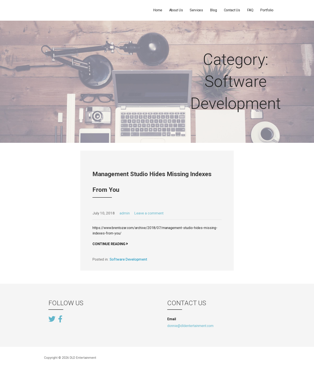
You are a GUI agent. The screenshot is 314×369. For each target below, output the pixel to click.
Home (157, 10)
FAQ (250, 10)
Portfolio (266, 10)
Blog (213, 10)
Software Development (128, 259)
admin (124, 213)
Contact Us (232, 10)
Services (196, 10)
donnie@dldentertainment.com (190, 326)
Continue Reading (108, 244)
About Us (176, 10)
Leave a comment (149, 213)
